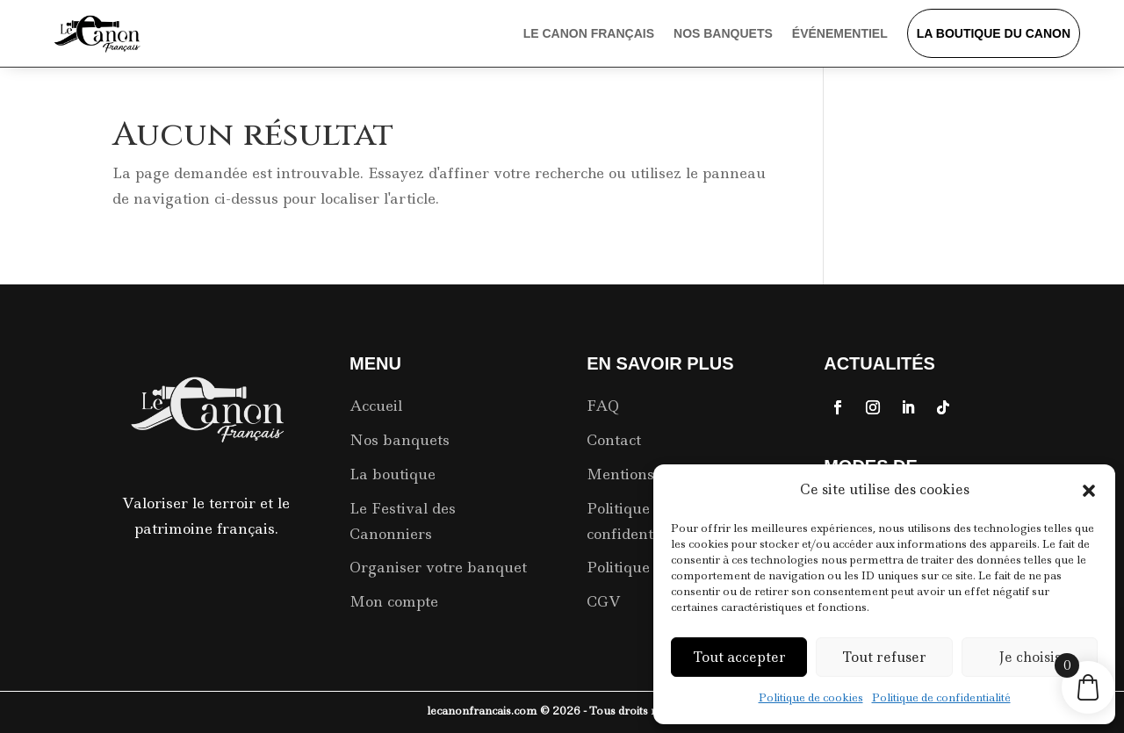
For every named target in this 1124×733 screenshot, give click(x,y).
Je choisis (1029, 657)
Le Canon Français (588, 33)
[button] (1089, 490)
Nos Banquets (723, 33)
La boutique (392, 474)
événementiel (840, 33)
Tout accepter (739, 657)
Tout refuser (884, 657)
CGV (604, 601)
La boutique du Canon (993, 33)
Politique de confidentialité (941, 697)
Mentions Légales (650, 474)
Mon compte (393, 601)
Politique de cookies (811, 697)
